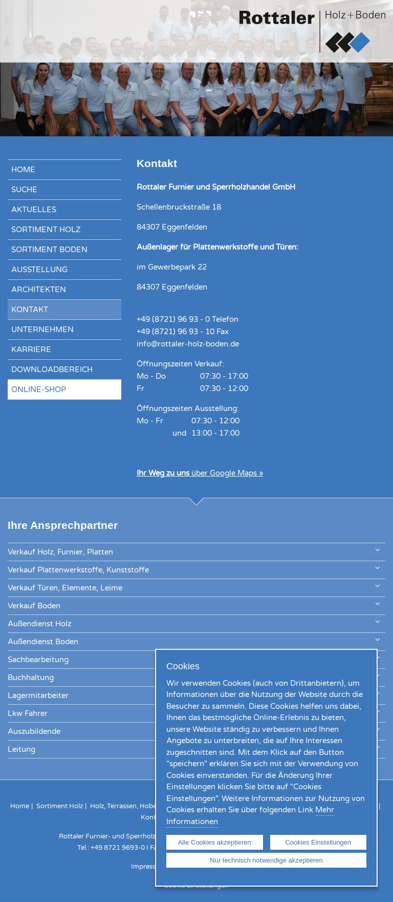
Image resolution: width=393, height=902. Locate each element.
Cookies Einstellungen (318, 842)
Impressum (148, 867)
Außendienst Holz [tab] (194, 623)
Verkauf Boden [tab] (194, 605)
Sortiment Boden (49, 249)
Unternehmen (42, 329)
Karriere (31, 349)
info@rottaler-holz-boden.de (188, 343)
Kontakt (29, 309)
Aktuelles (33, 209)
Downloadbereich (52, 369)
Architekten (38, 289)
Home (23, 169)
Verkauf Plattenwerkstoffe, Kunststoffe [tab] (194, 569)
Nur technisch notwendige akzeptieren (266, 860)
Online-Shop (38, 389)
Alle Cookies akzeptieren (214, 842)
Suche (24, 189)
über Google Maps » (200, 473)
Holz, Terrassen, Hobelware (131, 806)
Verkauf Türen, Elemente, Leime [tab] (194, 587)
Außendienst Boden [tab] (194, 641)
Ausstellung (39, 269)
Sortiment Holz (46, 229)
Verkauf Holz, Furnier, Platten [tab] (194, 551)
